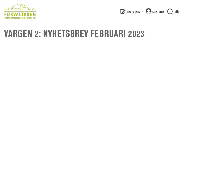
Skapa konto (135, 12)
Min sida (158, 12)
